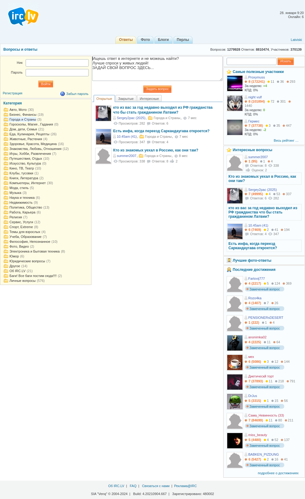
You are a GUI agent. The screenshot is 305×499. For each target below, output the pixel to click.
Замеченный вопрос (263, 289)
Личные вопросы (22, 280)
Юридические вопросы (27, 261)
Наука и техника (22, 197)
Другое (14, 266)
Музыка (15, 193)
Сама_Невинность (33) (266, 415)
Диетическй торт (261, 376)
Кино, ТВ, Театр (21, 168)
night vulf (255, 97)
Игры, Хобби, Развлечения (30, 153)
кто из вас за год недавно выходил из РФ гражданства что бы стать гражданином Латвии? (262, 212)
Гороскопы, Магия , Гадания (31, 124)
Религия (15, 217)
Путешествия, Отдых (25, 158)
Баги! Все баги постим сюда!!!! (33, 276)
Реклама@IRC (185, 486)
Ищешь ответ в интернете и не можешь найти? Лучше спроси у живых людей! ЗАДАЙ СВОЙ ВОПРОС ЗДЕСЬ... (157, 68)
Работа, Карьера (22, 212)
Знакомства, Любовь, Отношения (35, 149)
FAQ (133, 486)
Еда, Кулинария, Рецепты (29, 134)
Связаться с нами (156, 486)
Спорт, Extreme (21, 227)
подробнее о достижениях (278, 473)
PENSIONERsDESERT (265, 317)
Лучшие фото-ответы (252, 260)
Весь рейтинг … (286, 140)
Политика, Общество (25, 207)
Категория (12, 103)
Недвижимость (21, 202)
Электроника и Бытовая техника (34, 251)
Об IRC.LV (17, 271)
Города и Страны (22, 119)
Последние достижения (254, 270)
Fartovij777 (256, 278)
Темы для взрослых (24, 232)
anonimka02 (257, 337)
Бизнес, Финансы (22, 114)
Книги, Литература (23, 178)
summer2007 (126, 156)
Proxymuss (256, 77)
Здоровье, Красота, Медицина (33, 144)
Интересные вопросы (252, 150)
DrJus (252, 396)
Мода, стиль (19, 188)
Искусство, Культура (25, 163)
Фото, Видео (19, 246)
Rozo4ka (254, 298)
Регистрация (12, 93)
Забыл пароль (77, 94)
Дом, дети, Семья (23, 129)
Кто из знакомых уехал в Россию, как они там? (155, 150)
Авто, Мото (18, 109)
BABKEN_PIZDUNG (263, 454)
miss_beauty (257, 435)
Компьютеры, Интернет (27, 183)
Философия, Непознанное (29, 241)
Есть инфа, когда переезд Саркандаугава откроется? (161, 131)
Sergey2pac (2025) (131, 118)
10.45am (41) (127, 136)
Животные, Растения (25, 139)
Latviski (296, 40)
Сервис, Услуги (21, 222)
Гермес (254, 121)
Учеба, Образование (25, 237)
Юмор (14, 256)
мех (251, 357)
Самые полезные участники (258, 72)
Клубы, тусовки (21, 173)
